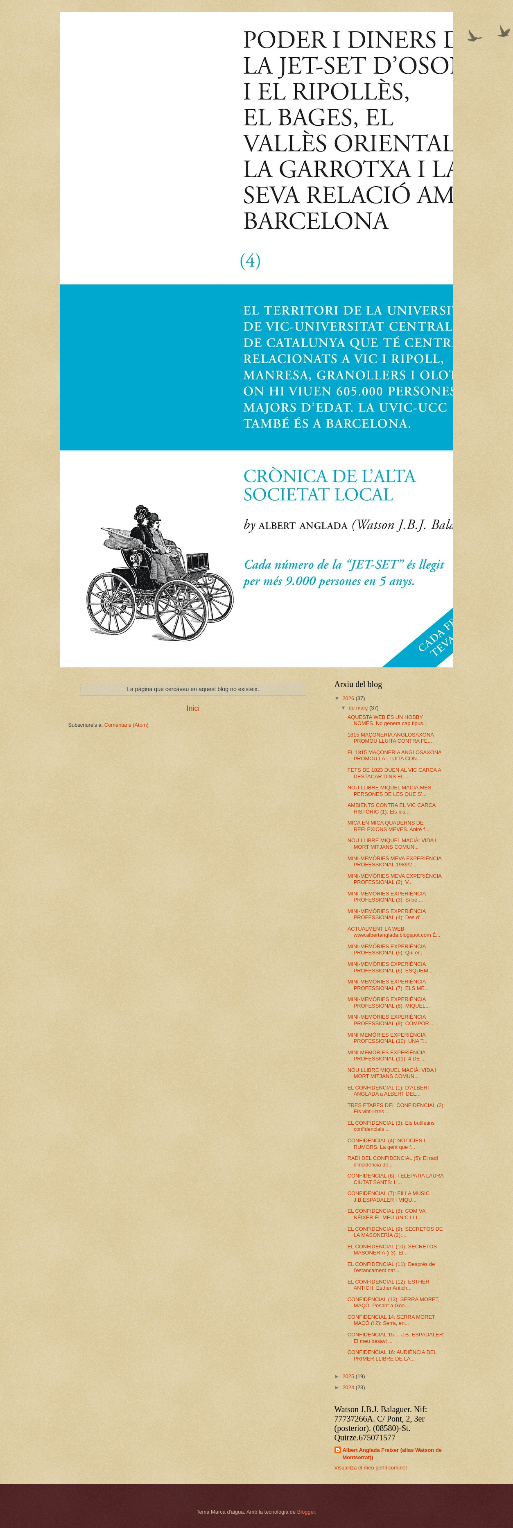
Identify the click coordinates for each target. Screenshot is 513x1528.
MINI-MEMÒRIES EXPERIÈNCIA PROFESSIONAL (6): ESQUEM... (390, 967)
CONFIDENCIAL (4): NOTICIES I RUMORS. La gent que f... (386, 1143)
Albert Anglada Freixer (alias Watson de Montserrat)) (392, 1453)
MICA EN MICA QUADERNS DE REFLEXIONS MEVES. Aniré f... (388, 826)
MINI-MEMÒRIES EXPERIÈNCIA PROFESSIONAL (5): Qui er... (387, 949)
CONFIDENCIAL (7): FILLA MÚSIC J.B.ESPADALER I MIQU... (389, 1196)
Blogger (306, 1512)
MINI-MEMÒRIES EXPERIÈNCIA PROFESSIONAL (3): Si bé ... (387, 897)
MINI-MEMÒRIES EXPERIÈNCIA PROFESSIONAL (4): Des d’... (387, 914)
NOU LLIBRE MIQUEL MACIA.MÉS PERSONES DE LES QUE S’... (390, 790)
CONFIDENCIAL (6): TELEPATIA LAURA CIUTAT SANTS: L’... (395, 1179)
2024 (348, 1387)
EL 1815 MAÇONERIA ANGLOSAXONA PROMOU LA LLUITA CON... (394, 755)
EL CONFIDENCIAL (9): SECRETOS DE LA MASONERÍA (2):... (395, 1232)
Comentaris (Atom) (126, 725)
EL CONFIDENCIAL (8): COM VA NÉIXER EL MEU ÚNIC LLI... (386, 1214)
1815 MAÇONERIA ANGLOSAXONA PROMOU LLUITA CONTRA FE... (391, 738)
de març (359, 708)
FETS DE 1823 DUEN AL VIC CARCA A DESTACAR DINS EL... (394, 773)
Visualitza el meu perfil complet (370, 1468)
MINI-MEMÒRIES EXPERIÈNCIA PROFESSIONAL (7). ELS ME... (388, 985)
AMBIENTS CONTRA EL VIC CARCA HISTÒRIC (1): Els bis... (392, 808)
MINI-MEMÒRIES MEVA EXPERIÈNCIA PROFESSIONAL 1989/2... (394, 861)
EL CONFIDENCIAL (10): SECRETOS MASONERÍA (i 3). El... (392, 1249)
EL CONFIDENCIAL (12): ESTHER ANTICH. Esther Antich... (388, 1285)
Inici (192, 708)
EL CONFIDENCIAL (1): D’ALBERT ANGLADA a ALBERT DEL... (389, 1091)
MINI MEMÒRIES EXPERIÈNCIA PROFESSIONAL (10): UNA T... (387, 1038)
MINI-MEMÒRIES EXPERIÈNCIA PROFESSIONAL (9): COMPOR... (391, 1020)
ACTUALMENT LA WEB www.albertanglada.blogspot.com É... (394, 932)
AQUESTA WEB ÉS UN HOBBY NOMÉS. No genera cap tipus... (387, 720)
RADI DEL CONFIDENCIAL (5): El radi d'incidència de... (393, 1161)
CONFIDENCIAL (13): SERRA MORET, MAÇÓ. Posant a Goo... (394, 1302)
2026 (348, 698)
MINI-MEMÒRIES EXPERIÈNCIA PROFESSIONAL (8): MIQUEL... (389, 1002)
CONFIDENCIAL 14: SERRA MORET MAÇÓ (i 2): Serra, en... (391, 1320)
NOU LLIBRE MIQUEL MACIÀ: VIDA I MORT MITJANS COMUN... (392, 843)
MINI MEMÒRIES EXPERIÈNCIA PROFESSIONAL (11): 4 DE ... (387, 1055)
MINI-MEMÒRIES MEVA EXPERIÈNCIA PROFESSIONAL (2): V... (394, 879)
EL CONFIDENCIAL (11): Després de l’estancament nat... (391, 1267)
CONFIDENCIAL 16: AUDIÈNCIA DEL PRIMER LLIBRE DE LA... (392, 1355)
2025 (348, 1376)
